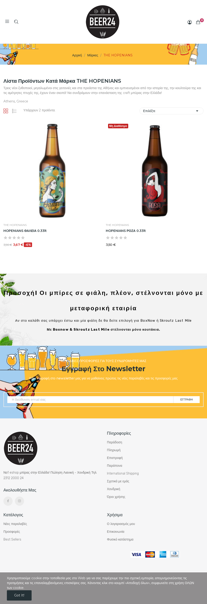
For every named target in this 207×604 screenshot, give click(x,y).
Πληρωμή (114, 450)
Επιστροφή (115, 458)
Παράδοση (114, 442)
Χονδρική (113, 489)
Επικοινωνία (115, 532)
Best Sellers (12, 539)
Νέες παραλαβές (15, 524)
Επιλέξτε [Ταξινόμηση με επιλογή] (171, 111)
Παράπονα (114, 466)
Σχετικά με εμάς (118, 481)
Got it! (19, 595)
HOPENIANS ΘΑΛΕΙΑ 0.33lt (25, 231)
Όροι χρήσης (116, 497)
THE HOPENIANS (15, 225)
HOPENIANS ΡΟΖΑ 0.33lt (126, 231)
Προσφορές (11, 532)
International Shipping (123, 473)
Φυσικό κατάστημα (120, 539)
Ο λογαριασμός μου (121, 524)
